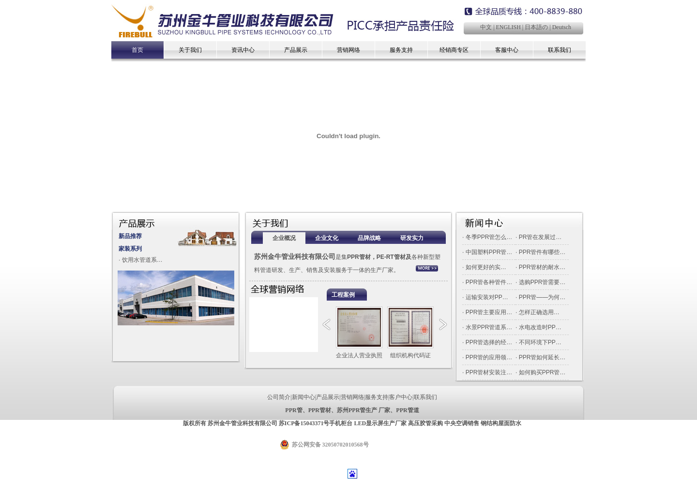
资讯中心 (243, 50)
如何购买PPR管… (542, 372)
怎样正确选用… (539, 312)
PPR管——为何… (542, 297)
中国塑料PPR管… (489, 252)
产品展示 (295, 50)
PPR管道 (407, 410)
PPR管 (293, 410)
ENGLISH (508, 27)
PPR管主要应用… (489, 312)
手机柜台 (340, 423)
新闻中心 (303, 397)
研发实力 (412, 238)
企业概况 (284, 238)
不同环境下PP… (540, 342)
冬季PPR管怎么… (489, 237)
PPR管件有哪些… (542, 252)
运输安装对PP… (487, 297)
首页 (137, 50)
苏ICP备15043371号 (304, 423)
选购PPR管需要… (542, 282)
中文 (486, 27)
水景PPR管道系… (489, 327)
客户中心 (400, 397)
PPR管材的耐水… (542, 267)
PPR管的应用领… (489, 357)
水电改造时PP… (540, 327)
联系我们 (559, 50)
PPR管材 (319, 410)
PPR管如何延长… (542, 357)
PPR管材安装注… (489, 372)
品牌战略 (369, 238)
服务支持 (401, 50)
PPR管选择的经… (489, 342)
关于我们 (190, 50)
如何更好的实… (486, 267)
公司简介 (278, 397)
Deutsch (561, 27)
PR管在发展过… (540, 237)
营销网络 (348, 50)
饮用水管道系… (142, 259)
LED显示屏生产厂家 (380, 423)
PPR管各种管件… (489, 282)
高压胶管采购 (425, 423)
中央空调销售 (461, 423)
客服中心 (506, 50)
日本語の (536, 27)
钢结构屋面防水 (501, 423)
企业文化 (326, 238)
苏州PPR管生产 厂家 (363, 410)
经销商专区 (454, 50)
